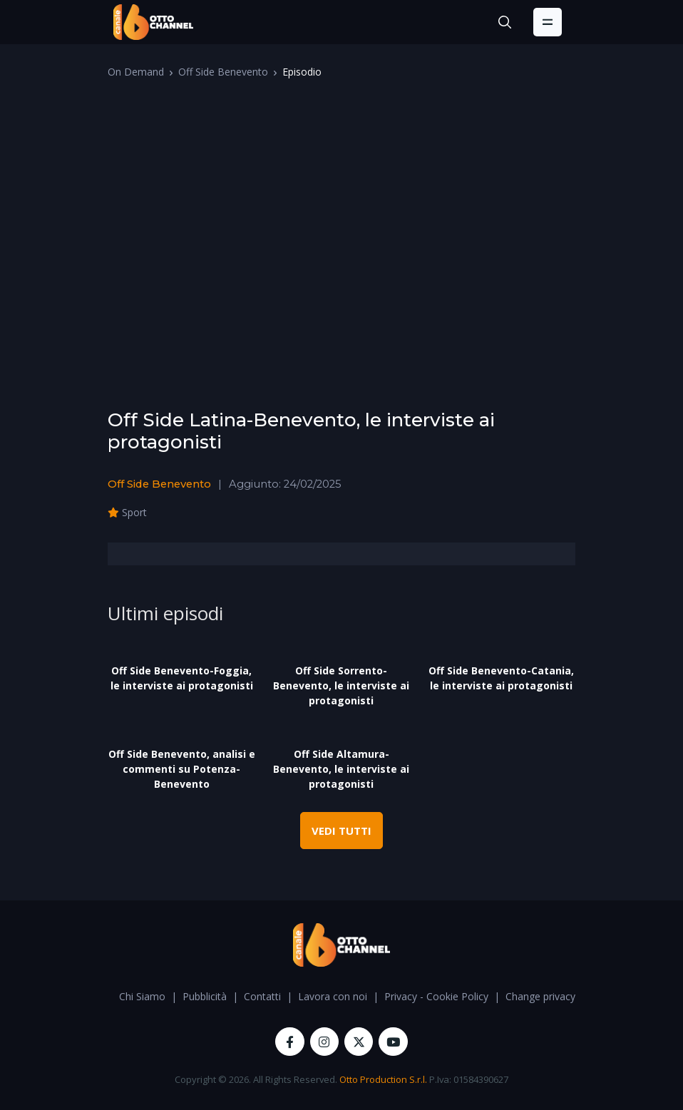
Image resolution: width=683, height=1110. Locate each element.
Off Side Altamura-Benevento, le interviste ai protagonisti (341, 769)
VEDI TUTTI (341, 830)
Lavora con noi (332, 996)
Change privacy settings (560, 996)
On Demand (136, 71)
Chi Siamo (142, 996)
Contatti (262, 996)
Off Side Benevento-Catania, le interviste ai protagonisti (501, 678)
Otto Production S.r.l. (383, 1079)
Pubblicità (205, 996)
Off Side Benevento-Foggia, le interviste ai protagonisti (182, 678)
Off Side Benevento (223, 71)
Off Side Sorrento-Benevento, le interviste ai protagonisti (341, 685)
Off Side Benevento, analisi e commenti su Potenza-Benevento (181, 769)
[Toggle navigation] (547, 22)
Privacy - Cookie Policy (436, 996)
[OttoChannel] (153, 22)
